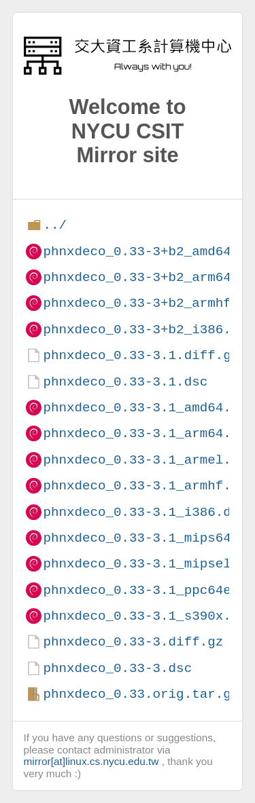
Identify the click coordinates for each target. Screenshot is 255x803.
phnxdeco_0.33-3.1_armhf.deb (148, 486)
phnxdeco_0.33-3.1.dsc (125, 382)
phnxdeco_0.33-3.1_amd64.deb (148, 407)
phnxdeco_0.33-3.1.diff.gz (141, 355)
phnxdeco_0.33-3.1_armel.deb (148, 460)
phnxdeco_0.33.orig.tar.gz (141, 694)
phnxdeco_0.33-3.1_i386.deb (144, 512)
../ (55, 225)
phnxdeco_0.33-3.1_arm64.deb (148, 433)
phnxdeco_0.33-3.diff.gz (133, 642)
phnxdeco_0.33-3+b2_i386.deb (148, 329)
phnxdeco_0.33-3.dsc (117, 668)
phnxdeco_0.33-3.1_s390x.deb (148, 616)
